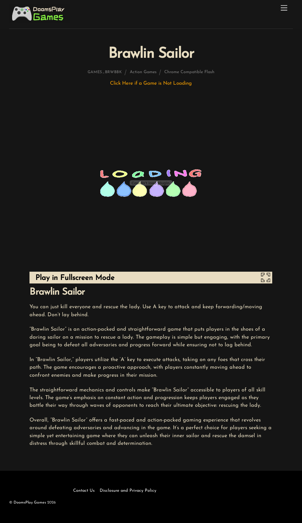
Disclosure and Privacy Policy (128, 490)
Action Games (143, 72)
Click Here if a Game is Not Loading (151, 83)
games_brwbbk (105, 72)
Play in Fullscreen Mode (74, 278)
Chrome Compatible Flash (189, 72)
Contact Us (84, 490)
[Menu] (284, 8)
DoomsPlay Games (30, 502)
